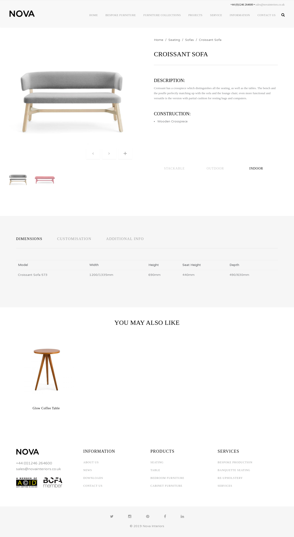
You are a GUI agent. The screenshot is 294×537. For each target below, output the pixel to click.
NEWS (87, 470)
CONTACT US (93, 485)
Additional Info (125, 239)
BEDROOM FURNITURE (167, 478)
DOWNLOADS (93, 478)
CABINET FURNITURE (166, 485)
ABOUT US (91, 462)
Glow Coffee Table (46, 408)
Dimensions (29, 239)
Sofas (189, 40)
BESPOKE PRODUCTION (235, 462)
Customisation (74, 239)
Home (158, 40)
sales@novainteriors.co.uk (38, 469)
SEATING (157, 462)
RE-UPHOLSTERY (230, 478)
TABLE (155, 470)
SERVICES (225, 485)
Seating (174, 40)
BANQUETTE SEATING (234, 470)
